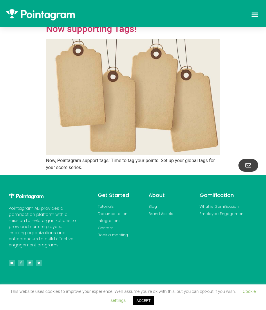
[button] (254, 14)
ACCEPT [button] (143, 300)
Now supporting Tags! (91, 28)
